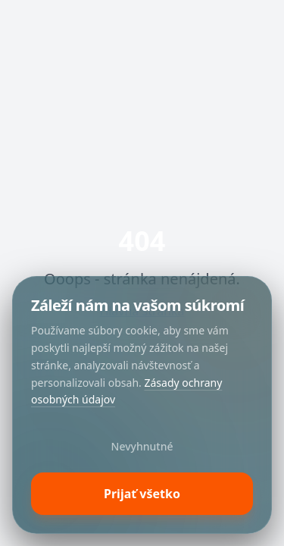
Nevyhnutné (142, 446)
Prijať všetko (142, 493)
